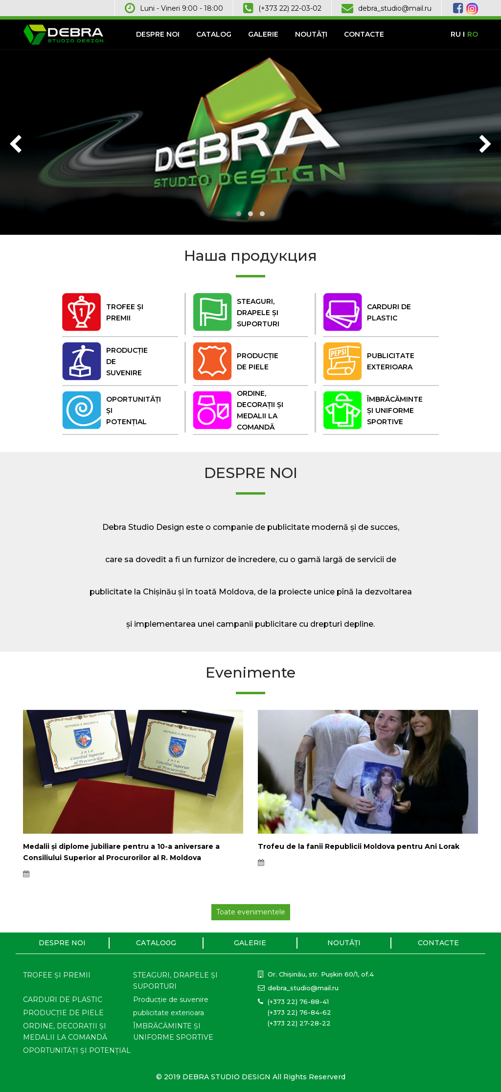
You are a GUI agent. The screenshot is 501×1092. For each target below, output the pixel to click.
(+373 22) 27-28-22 (299, 1023)
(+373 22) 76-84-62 (299, 1012)
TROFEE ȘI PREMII (57, 975)
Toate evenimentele (250, 912)
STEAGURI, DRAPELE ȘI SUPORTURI (175, 981)
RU (456, 34)
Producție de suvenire (170, 999)
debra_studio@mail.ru (395, 8)
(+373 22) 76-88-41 (298, 1001)
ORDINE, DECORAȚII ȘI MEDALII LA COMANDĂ (65, 1032)
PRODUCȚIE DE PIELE (63, 1012)
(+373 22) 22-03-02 (289, 8)
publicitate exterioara (168, 1012)
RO (472, 34)
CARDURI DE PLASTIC (62, 999)
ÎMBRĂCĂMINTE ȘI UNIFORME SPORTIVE (173, 1032)
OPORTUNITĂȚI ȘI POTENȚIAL (77, 1050)
